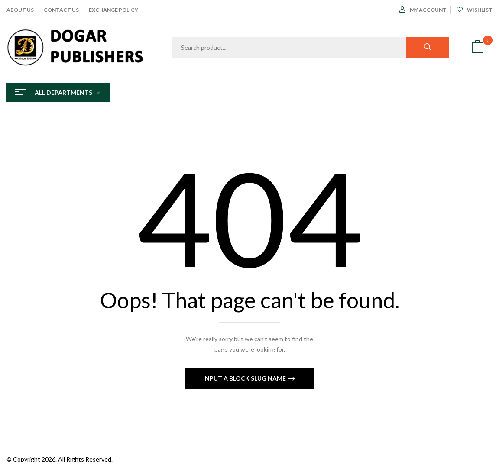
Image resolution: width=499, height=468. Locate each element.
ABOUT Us (20, 9)
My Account (423, 9)
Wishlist (475, 9)
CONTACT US (61, 9)
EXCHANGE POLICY (113, 9)
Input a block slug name (245, 378)
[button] (477, 47)
